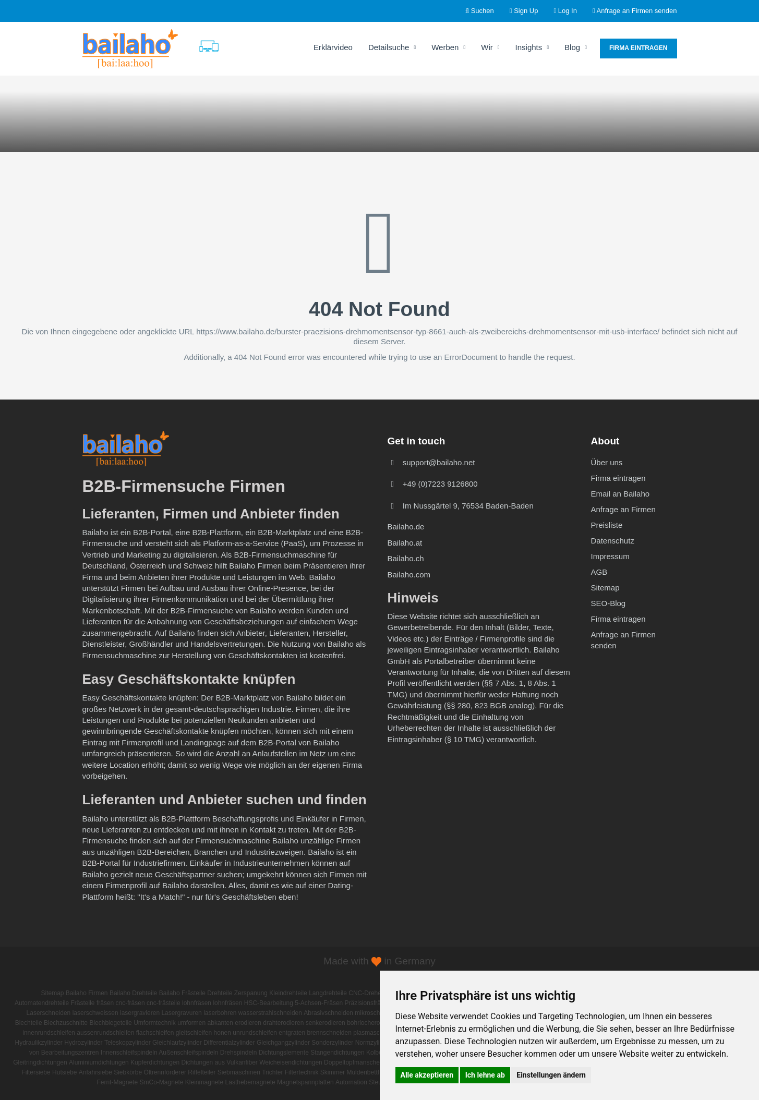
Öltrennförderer (165, 1072)
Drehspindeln (238, 1052)
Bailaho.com (409, 574)
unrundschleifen (255, 1032)
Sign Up (524, 11)
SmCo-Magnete (161, 1082)
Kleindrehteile (288, 993)
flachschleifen (155, 1032)
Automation (351, 1082)
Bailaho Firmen (87, 993)
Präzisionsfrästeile (370, 1003)
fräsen (105, 1003)
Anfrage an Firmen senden (635, 11)
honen (222, 1032)
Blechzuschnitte (66, 1022)
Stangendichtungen (337, 1052)
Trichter (272, 1072)
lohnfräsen (196, 1003)
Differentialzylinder (229, 1042)
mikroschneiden (377, 1013)
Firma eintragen (638, 48)
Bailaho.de (406, 526)
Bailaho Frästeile (182, 993)
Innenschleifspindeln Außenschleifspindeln (160, 1052)
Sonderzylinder (332, 1042)
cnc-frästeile (163, 1003)
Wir (490, 47)
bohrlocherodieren (372, 1022)
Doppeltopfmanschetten (357, 1062)
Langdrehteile (328, 993)
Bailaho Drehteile (133, 993)
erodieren (248, 1022)
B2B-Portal (101, 863)
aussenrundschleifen (105, 1032)
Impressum (610, 556)
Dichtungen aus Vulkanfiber (220, 1062)
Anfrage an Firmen (623, 509)
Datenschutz (612, 540)
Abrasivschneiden (328, 1013)
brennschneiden (329, 1032)
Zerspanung (251, 993)
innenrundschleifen (48, 1032)
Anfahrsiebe (95, 1072)
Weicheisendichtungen (290, 1062)
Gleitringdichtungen (40, 1062)
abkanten (220, 1022)
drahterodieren (283, 1022)
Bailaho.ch (406, 558)
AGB (599, 571)
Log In (565, 11)
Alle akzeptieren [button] (427, 1075)
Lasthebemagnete (250, 1082)
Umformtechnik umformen (170, 1022)
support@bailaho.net (439, 462)
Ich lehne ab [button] (485, 1075)
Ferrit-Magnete (117, 1082)
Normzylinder (373, 1042)
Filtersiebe (35, 1072)
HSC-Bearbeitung (268, 1003)
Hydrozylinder (83, 1042)
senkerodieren (325, 1022)
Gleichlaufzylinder (177, 1042)
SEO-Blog (608, 603)
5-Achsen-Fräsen (319, 1003)
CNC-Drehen (366, 993)
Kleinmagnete (204, 1082)
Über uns (607, 462)
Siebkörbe (128, 1072)
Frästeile (83, 1003)
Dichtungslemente (284, 1052)
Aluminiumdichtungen (99, 1062)
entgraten (292, 1032)
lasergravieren (140, 1013)
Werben (448, 47)
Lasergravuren (181, 1013)
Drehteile (219, 993)
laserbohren (219, 1013)
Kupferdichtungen (154, 1062)
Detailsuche (392, 47)
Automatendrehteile (42, 1003)
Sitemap (605, 587)
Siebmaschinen (239, 1072)
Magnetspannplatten (305, 1082)
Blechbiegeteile (110, 1022)
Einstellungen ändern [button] (551, 1075)
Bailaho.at (405, 542)
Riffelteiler (201, 1072)
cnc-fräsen (130, 1003)
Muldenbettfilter (367, 1072)
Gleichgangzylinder (283, 1042)
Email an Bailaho (620, 493)
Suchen (479, 11)
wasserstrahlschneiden (270, 1013)
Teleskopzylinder (127, 1042)
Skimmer (332, 1072)
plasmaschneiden (377, 1032)
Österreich (148, 565)
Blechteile (28, 1022)
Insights (532, 47)
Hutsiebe (64, 1072)
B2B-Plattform (185, 818)
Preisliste (607, 525)
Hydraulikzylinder (39, 1042)
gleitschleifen (194, 1032)
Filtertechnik (302, 1072)
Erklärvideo (333, 47)
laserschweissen (95, 1013)
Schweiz (198, 565)
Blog (575, 47)
